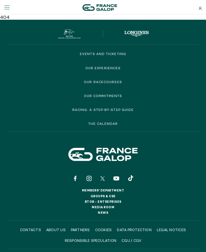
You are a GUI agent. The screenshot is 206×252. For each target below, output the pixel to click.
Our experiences (103, 68)
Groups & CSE (103, 196)
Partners (80, 230)
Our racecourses (103, 82)
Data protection (134, 230)
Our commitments (103, 96)
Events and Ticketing (103, 54)
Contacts (30, 230)
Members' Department (103, 190)
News (103, 212)
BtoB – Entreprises (103, 201)
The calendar (103, 123)
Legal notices (171, 230)
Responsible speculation (91, 240)
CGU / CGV (131, 240)
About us (56, 230)
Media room (103, 207)
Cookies (103, 230)
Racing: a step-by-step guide (103, 110)
